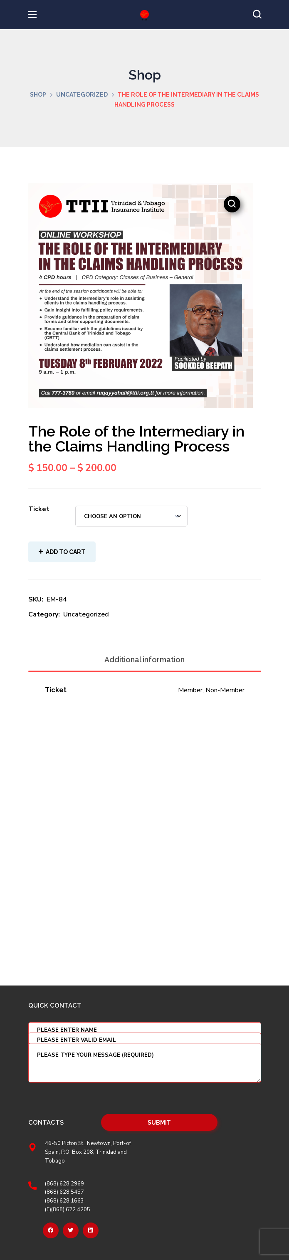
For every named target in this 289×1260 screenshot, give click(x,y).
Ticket (38, 509)
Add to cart (65, 552)
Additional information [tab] (144, 659)
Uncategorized (82, 94)
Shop (38, 94)
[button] (257, 14)
